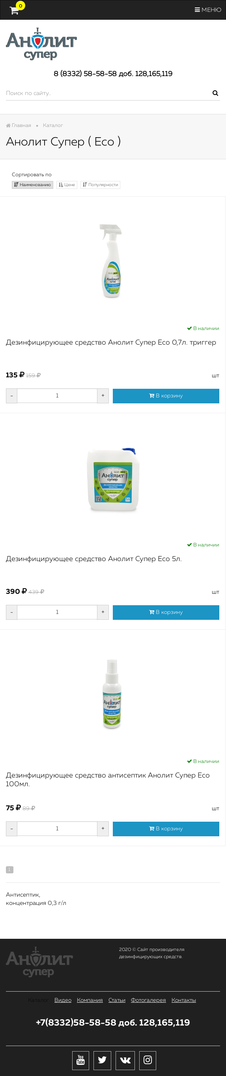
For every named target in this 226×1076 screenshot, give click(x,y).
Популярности (100, 185)
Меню (208, 10)
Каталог (38, 1000)
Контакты (184, 1000)
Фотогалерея (148, 1000)
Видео (62, 1000)
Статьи (116, 1000)
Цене (67, 185)
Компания (90, 1000)
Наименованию (32, 185)
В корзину (166, 396)
